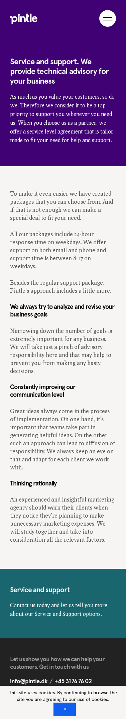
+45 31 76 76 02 (73, 681)
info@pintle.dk (28, 681)
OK (64, 709)
